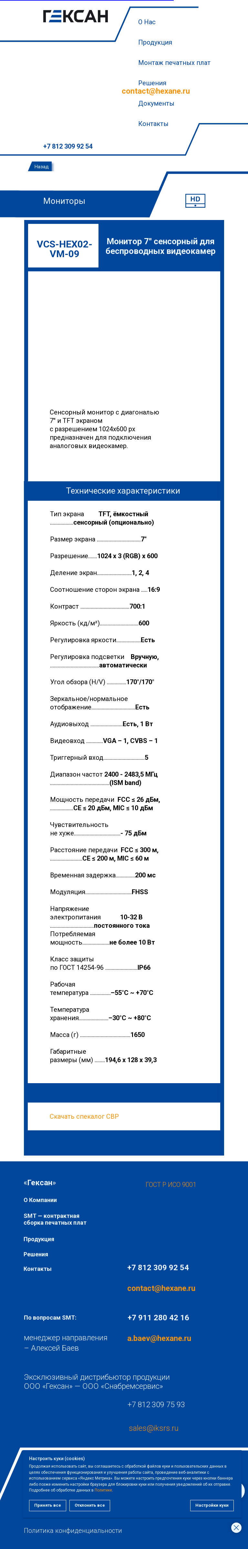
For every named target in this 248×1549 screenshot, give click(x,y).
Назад (42, 167)
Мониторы (64, 201)
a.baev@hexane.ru (159, 1338)
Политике (66, 1490)
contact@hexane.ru (156, 91)
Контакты (153, 124)
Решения (36, 1254)
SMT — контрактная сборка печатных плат (55, 1219)
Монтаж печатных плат (174, 63)
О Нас (147, 22)
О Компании (40, 1200)
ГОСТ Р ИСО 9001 (171, 1184)
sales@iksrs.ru (154, 1428)
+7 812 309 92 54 (67, 146)
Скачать (62, 1116)
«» (40, 1182)
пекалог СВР (99, 1116)
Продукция (155, 42)
